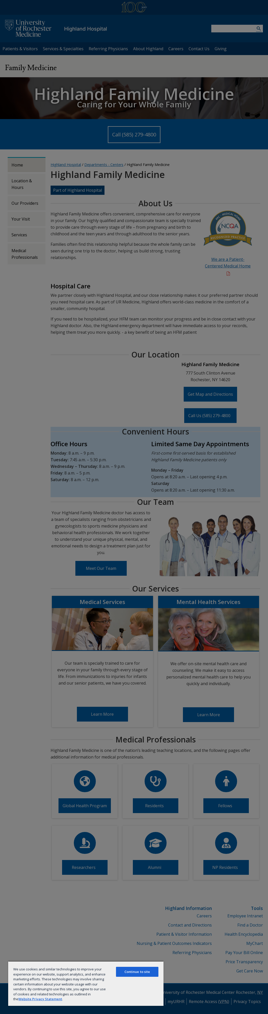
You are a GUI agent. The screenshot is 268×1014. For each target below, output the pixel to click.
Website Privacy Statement (40, 999)
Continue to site (137, 971)
